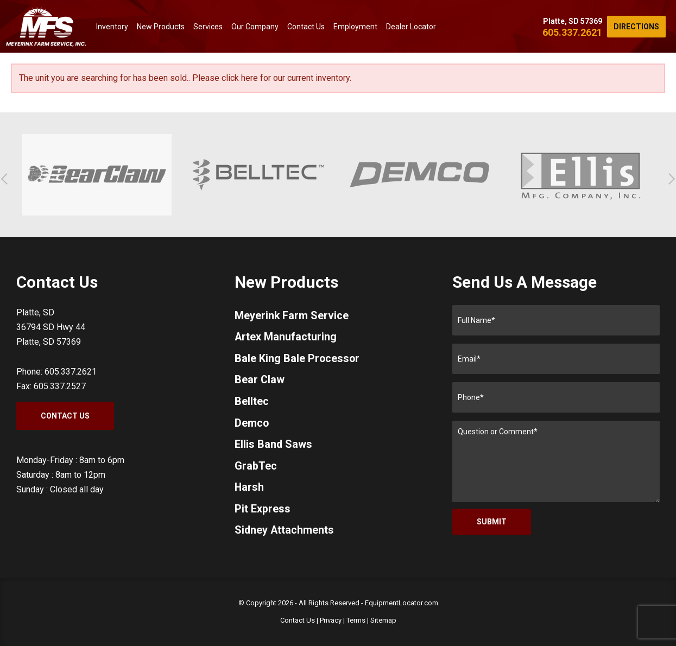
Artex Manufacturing (286, 337)
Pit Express (262, 511)
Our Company (255, 26)
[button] (6, 179)
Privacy (331, 620)
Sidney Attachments (285, 533)
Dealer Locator (411, 26)
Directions (636, 26)
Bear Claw (260, 381)
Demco (252, 424)
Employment (355, 26)
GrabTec (256, 467)
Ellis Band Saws (274, 446)
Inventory (112, 26)
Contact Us (306, 26)
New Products (161, 26)
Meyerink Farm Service (292, 315)
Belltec (252, 402)
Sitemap (383, 620)
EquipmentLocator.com (401, 603)
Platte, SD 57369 (572, 21)
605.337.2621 (572, 32)
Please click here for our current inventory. (271, 78)
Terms (355, 620)
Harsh (249, 489)
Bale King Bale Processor (298, 359)
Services (208, 26)
